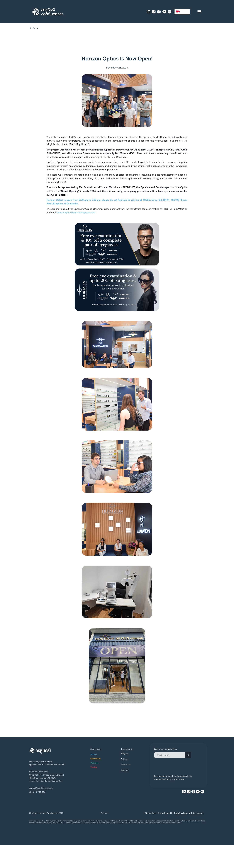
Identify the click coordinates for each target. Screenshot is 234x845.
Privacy (104, 819)
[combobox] (182, 11)
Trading (99, 767)
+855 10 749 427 (37, 792)
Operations (101, 758)
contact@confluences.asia (41, 788)
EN (180, 11)
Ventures (100, 762)
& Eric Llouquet (196, 819)
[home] (48, 12)
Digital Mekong (181, 819)
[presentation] (174, 764)
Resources (131, 764)
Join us (130, 759)
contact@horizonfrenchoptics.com (76, 212)
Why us (130, 753)
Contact (130, 770)
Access (99, 754)
